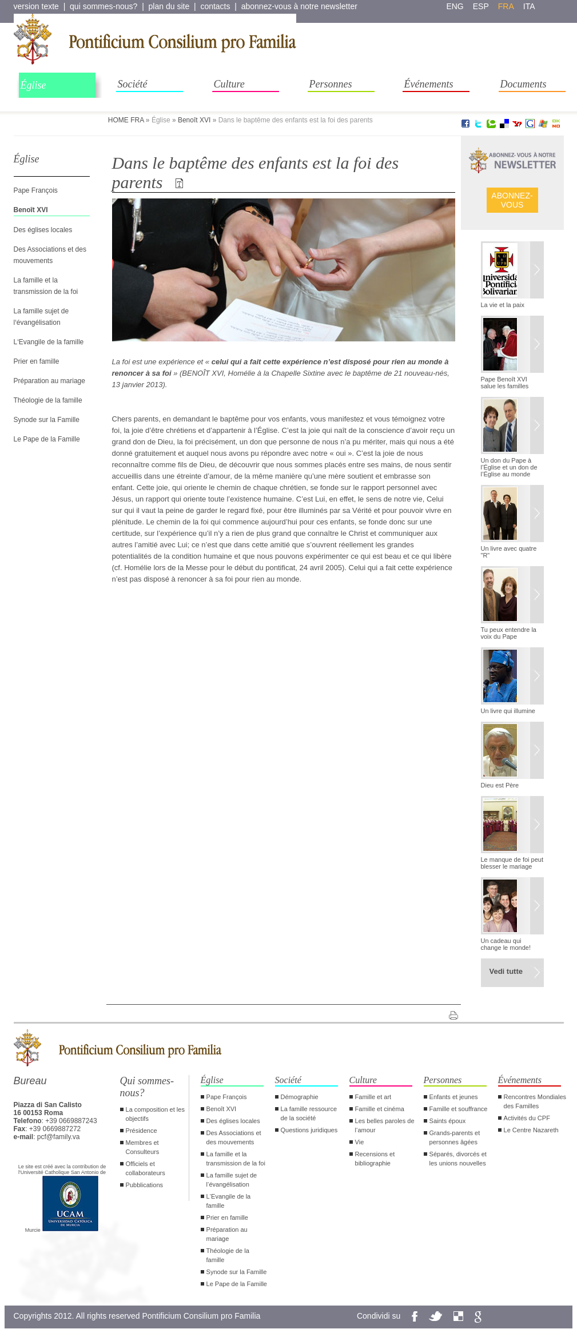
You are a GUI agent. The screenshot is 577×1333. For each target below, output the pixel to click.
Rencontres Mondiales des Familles (535, 1101)
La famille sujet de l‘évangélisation (231, 1180)
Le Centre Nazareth (531, 1130)
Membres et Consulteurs (143, 1147)
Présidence (141, 1130)
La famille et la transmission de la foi (235, 1159)
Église (33, 85)
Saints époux (447, 1120)
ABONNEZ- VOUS (511, 200)
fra (506, 6)
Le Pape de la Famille (47, 439)
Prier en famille (36, 361)
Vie (359, 1142)
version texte (36, 6)
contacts (215, 6)
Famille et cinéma (379, 1108)
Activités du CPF (527, 1118)
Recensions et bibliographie (375, 1159)
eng (454, 6)
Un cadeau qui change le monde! (506, 944)
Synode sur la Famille (46, 420)
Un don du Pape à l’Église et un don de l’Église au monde (509, 467)
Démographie (300, 1096)
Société (133, 84)
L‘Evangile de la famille (49, 342)
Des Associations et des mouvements (233, 1137)
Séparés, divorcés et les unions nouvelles (458, 1159)
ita (529, 6)
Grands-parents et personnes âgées (454, 1137)
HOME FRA (126, 120)
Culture (229, 84)
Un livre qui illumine (508, 710)
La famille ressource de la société (309, 1113)
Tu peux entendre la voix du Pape (508, 633)
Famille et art (373, 1096)
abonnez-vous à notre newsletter (299, 6)
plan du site (169, 6)
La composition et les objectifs (155, 1114)
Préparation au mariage (49, 381)
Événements (428, 84)
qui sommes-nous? (103, 6)
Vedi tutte (506, 971)
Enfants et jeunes (453, 1096)
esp (481, 6)
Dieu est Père (500, 785)
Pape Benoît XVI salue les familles (505, 382)
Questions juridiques (309, 1130)
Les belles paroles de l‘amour (385, 1125)
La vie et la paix (502, 304)
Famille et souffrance (458, 1108)
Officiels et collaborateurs (145, 1168)
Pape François (36, 190)
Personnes (330, 84)
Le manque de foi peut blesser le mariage (512, 863)
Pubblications (144, 1184)
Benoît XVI (194, 120)
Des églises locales (43, 230)
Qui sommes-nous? (147, 1087)
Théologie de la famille (48, 400)
